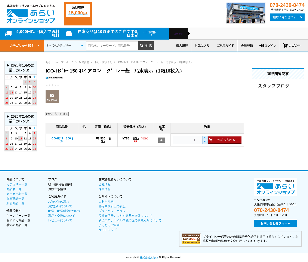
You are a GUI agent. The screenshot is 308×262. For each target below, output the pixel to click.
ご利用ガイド (225, 45)
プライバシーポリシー (114, 211)
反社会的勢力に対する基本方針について (126, 215)
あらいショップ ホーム (60, 62)
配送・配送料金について (64, 211)
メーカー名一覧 (16, 193)
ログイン (267, 45)
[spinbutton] (187, 140)
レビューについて (60, 220)
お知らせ (178, 34)
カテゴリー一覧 (16, 184)
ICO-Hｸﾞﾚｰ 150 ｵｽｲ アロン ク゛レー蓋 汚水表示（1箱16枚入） (155, 62)
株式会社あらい (149, 257)
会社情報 (105, 184)
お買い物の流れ (58, 201)
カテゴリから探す (24, 46)
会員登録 (247, 45)
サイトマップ (108, 229)
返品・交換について (61, 215)
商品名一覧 (13, 189)
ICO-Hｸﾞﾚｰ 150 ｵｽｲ (62, 140)
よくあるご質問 (109, 225)
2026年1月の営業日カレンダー (21, 68)
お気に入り (202, 45)
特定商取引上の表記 (112, 206)
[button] (204, 138)
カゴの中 (292, 45)
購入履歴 (182, 45)
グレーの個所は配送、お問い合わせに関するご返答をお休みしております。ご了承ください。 (21, 67)
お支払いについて (60, 206)
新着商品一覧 (15, 203)
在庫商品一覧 (15, 198)
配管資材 (84, 62)
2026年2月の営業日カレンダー (21, 119)
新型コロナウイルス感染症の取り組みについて (130, 220)
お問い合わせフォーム (287, 17)
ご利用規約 (106, 201)
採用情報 (105, 189)
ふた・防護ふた (103, 62)
